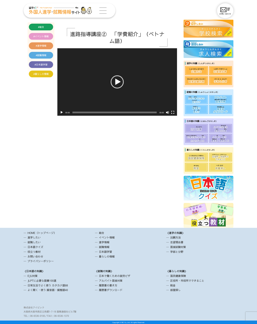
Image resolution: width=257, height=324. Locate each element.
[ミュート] (167, 112)
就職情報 (41, 55)
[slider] (114, 112)
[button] (117, 81)
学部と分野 (176, 251)
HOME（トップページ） (42, 233)
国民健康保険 (178, 276)
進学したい (34, 237)
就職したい (34, 242)
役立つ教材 (34, 251)
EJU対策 (33, 276)
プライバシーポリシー (41, 261)
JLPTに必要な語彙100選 (42, 280)
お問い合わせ (225, 11)
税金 (172, 285)
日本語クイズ (35, 247)
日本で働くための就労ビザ (114, 276)
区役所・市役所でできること (187, 280)
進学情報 (41, 45)
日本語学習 (42, 64)
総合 (42, 27)
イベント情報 (42, 36)
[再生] (61, 112)
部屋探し (175, 290)
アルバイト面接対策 (110, 280)
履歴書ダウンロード (110, 290)
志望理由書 (176, 242)
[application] (117, 82)
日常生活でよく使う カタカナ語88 (48, 285)
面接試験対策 (178, 247)
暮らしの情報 (42, 74)
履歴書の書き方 (108, 285)
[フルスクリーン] (172, 112)
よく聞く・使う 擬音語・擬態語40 (48, 290)
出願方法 (175, 237)
